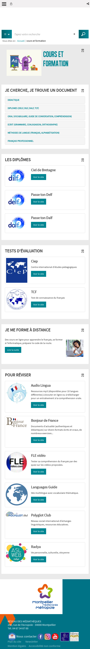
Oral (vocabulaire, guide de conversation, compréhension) (40, 116)
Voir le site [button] (38, 177)
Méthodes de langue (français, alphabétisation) (33, 132)
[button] (88, 3)
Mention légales (17, 646)
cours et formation (55, 59)
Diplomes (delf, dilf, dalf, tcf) (23, 108)
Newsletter (31, 641)
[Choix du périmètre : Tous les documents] (7, 34)
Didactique (13, 100)
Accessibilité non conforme (44, 646)
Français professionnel (20, 141)
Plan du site (14, 641)
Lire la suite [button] (13, 349)
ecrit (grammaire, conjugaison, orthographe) (33, 124)
